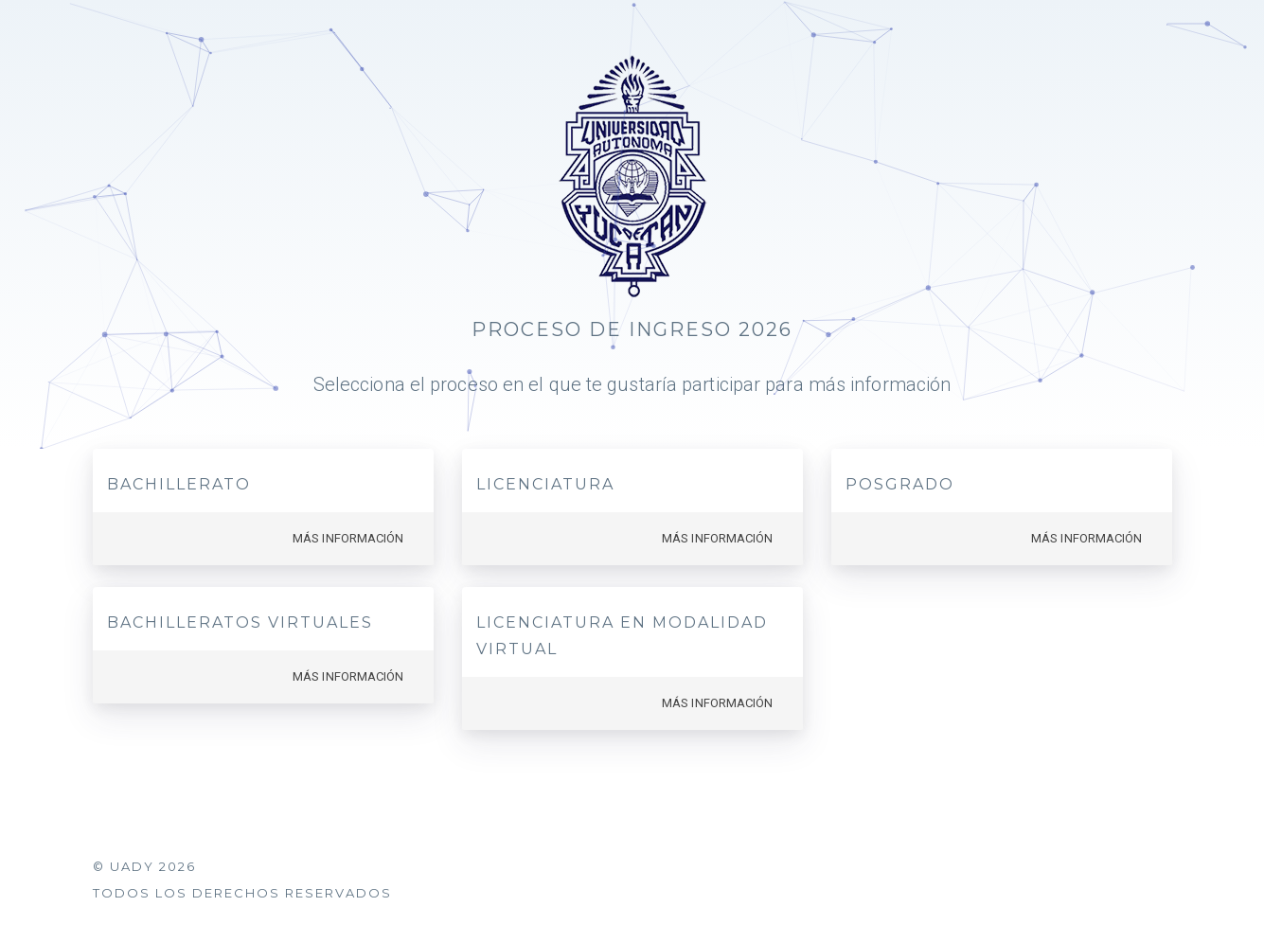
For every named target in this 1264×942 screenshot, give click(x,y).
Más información (348, 538)
